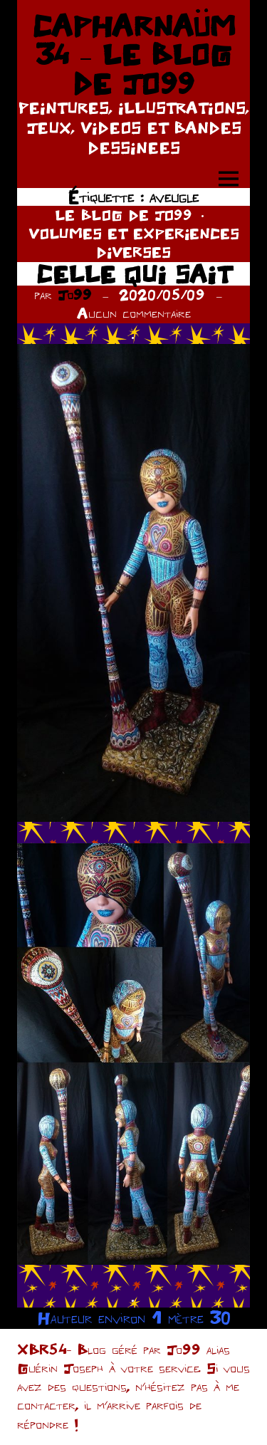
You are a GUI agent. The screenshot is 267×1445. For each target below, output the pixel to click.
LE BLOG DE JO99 (123, 214)
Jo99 (75, 294)
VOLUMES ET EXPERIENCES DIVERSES (133, 242)
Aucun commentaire (134, 313)
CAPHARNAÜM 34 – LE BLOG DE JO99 (134, 54)
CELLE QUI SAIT (133, 274)
